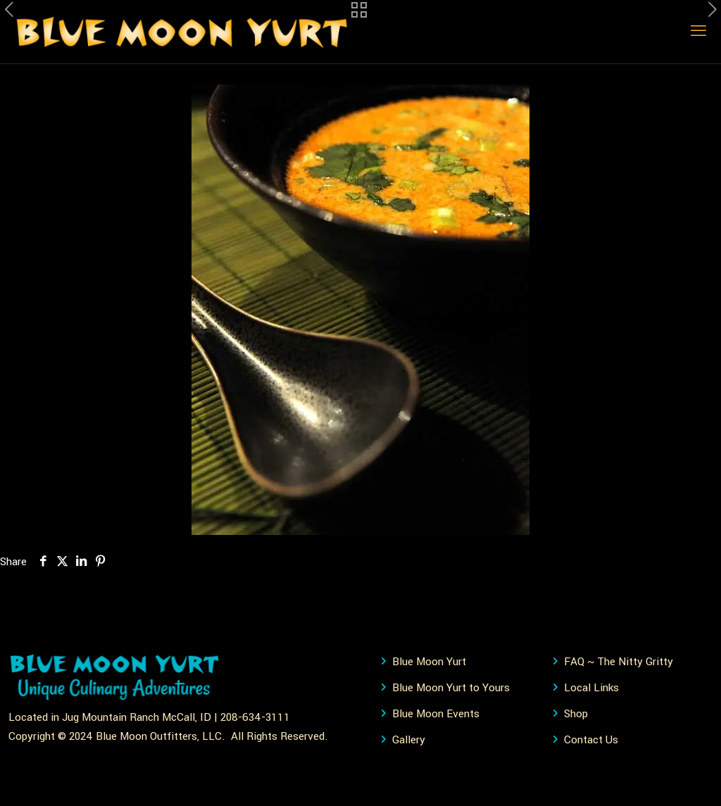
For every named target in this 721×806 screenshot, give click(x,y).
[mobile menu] (698, 32)
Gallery (408, 740)
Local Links (591, 687)
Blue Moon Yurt (429, 661)
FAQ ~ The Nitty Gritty (618, 661)
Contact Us (591, 740)
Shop (576, 714)
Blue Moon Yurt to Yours (451, 687)
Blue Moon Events (435, 714)
